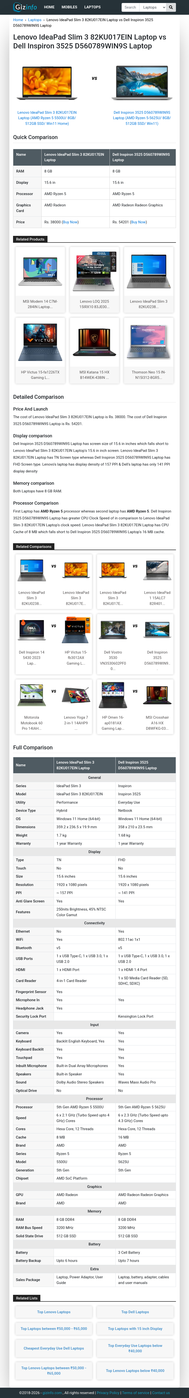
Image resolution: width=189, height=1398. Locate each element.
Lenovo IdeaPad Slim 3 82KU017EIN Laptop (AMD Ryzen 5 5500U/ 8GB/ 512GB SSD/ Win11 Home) (47, 118)
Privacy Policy (108, 1393)
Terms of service (135, 1393)
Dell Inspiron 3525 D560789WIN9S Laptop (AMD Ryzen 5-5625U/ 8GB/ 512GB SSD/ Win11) (142, 118)
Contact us (161, 1393)
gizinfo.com (52, 1393)
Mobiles (69, 7)
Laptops (92, 7)
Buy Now (70, 222)
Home (49, 7)
